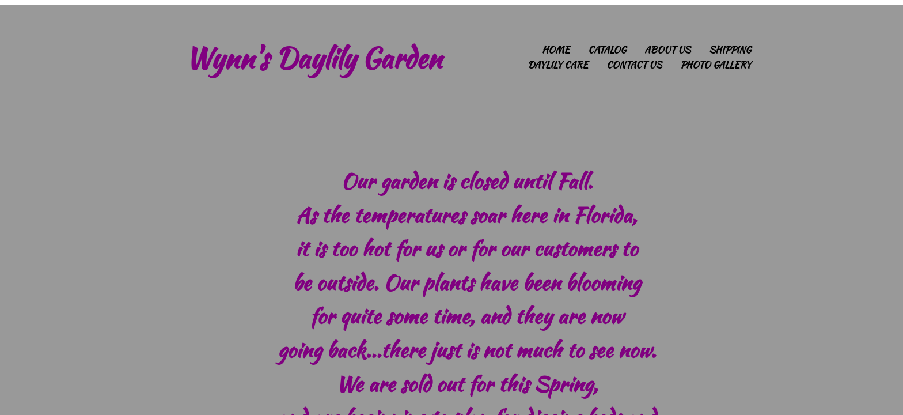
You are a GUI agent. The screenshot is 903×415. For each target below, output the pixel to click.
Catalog (607, 49)
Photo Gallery (715, 64)
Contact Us (634, 64)
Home (556, 49)
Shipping (730, 49)
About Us (667, 49)
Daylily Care (558, 64)
